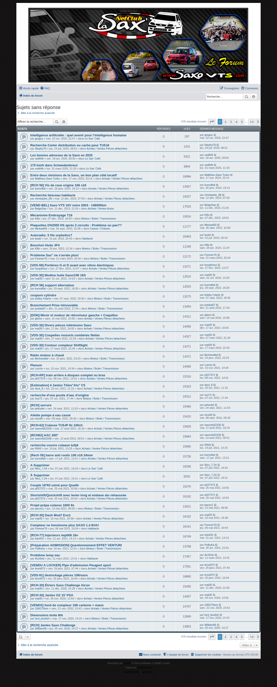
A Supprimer (40, 465)
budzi (38, 238)
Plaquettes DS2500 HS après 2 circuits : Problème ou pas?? (76, 225)
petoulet (39, 408)
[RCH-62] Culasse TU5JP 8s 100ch (56, 425)
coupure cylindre (43, 295)
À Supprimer (40, 475)
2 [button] (225, 121)
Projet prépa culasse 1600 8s (52, 505)
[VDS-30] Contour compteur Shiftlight (58, 345)
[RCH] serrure (40, 405)
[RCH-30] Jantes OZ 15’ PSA (51, 595)
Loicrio (39, 368)
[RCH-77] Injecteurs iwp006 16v (54, 535)
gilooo (38, 318)
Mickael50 (41, 228)
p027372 (40, 378)
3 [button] (231, 121)
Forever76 (41, 258)
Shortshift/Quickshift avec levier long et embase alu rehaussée (78, 495)
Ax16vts (39, 558)
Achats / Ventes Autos (101, 208)
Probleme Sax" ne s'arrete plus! (54, 255)
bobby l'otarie (43, 298)
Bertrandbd (41, 358)
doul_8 (39, 388)
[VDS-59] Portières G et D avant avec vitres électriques (72, 265)
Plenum (36, 365)
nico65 (39, 418)
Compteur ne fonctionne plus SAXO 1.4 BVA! (64, 525)
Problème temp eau (45, 555)
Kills (37, 218)
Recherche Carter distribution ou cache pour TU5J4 (69, 145)
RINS (38, 448)
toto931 (39, 538)
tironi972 (40, 568)
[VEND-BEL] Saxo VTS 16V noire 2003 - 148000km (68, 205)
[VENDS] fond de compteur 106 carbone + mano (67, 605)
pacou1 (39, 508)
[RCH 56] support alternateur (52, 285)
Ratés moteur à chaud (47, 355)
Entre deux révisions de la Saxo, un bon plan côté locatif (73, 175)
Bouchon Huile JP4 (45, 245)
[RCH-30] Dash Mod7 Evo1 (50, 515)
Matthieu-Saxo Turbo (47, 178)
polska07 (40, 308)
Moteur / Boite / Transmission (98, 218)
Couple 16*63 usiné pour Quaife (54, 485)
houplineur (41, 268)
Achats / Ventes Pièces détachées (107, 148)
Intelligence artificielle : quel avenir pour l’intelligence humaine (78, 135)
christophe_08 (43, 198)
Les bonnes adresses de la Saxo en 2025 (61, 155)
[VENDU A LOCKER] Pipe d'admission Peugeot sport (70, 565)
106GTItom (41, 608)
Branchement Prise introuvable (54, 305)
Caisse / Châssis (100, 228)
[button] (211, 122)
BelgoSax (40, 208)
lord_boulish (42, 618)
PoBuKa (40, 548)
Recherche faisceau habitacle (52, 195)
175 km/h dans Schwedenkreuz (54, 165)
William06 (41, 628)
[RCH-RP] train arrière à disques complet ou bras (67, 375)
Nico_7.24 (41, 468)
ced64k (39, 158)
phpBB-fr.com (144, 667)
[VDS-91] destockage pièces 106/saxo (59, 575)
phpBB (127, 663)
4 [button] (236, 121)
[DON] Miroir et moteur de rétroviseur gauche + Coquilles (74, 315)
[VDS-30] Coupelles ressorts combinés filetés (65, 335)
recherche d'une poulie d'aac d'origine (59, 395)
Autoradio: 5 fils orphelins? (51, 235)
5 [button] (242, 121)
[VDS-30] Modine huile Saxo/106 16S (58, 275)
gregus (39, 138)
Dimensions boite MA (46, 615)
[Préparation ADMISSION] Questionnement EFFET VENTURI (76, 545)
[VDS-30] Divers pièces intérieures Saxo (60, 325)
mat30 (39, 278)
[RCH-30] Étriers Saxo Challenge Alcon (60, 585)
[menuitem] (45, 88)
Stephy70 (40, 148)
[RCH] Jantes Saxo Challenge (52, 625)
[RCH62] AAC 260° (44, 435)
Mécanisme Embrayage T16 (51, 215)
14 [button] (252, 121)
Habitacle (87, 238)
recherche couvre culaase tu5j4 (54, 445)
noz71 (38, 398)
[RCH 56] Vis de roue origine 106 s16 (58, 185)
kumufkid (40, 188)
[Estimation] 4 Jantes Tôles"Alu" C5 (57, 385)
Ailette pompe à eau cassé (50, 415)
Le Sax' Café (92, 138)
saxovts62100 (43, 428)
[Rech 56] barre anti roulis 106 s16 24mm (61, 455)
